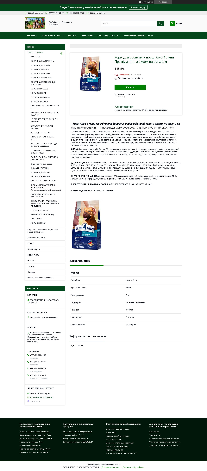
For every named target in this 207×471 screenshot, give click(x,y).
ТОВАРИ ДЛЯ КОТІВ (40, 69)
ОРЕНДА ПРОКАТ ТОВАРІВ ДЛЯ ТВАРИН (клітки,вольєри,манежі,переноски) (46, 187)
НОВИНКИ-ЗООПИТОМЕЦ (42, 214)
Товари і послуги (51, 35)
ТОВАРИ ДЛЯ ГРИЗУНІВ (41, 78)
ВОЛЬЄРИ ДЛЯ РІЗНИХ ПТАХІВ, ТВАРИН (45, 113)
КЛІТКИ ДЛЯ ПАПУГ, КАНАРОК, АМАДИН (44, 120)
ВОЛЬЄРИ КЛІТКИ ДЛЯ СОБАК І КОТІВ (45, 107)
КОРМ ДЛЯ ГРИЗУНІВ (40, 97)
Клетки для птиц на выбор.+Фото (34, 431)
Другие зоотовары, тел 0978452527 (121, 453)
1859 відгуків (147, 2)
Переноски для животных (117, 446)
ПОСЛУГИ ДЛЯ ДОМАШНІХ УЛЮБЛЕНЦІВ (43, 195)
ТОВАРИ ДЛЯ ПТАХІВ (40, 74)
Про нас (72, 35)
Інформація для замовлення (43, 43)
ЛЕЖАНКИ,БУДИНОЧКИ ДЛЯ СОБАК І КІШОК (43, 151)
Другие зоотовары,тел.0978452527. (78, 442)
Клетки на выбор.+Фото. (73, 435)
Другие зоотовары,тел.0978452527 (35, 452)
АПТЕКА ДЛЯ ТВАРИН (40, 176)
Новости (31, 260)
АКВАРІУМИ (36, 57)
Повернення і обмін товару (138, 35)
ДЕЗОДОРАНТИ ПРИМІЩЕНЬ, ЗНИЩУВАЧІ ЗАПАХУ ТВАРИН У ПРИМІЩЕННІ (45, 203)
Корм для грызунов (114, 450)
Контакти (87, 35)
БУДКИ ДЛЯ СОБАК (39, 210)
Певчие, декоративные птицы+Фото (35, 449)
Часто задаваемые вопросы (40, 278)
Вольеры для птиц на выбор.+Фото (35, 435)
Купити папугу (138, 7)
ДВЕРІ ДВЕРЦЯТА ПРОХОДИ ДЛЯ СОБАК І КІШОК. (44, 145)
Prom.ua (116, 465)
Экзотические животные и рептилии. (164, 442)
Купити (130, 87)
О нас (30, 243)
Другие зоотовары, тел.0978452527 (164, 445)
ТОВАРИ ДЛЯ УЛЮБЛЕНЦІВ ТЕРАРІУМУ (43, 83)
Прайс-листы (34, 255)
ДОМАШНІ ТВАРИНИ (40, 168)
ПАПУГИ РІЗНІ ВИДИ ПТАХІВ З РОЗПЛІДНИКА (44, 158)
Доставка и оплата (36, 238)
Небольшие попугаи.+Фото (31, 442)
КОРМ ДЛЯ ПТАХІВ (39, 101)
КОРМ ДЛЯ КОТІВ (39, 93)
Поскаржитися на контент (112, 467)
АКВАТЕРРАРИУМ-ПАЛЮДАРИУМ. (164, 438)
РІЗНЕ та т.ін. (36, 219)
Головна (32, 35)
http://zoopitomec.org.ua (40, 393)
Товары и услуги (35, 52)
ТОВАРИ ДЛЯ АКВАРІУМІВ (42, 61)
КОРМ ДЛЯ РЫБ (38, 223)
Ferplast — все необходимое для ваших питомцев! (43, 231)
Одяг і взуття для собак (41, 164)
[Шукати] (160, 23)
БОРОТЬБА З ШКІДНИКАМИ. (43, 181)
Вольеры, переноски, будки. (118, 429)
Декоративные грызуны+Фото (76, 438)
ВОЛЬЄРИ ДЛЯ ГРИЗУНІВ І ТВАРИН (42, 127)
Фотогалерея (34, 249)
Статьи (31, 266)
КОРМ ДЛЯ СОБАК (39, 89)
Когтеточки (111, 432)
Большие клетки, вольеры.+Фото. (77, 431)
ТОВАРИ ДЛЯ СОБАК (40, 65)
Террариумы (154, 435)
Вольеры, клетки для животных (119, 443)
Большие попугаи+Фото (30, 445)
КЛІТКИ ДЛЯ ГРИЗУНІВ (40, 133)
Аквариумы (154, 431)
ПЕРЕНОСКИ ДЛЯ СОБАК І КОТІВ (42, 138)
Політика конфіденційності (133, 467)
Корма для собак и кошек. (117, 436)
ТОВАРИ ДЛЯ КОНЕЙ (40, 172)
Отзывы (31, 272)
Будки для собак (113, 439)
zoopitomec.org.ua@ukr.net (41, 397)
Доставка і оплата (108, 35)
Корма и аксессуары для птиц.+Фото (36, 438)
